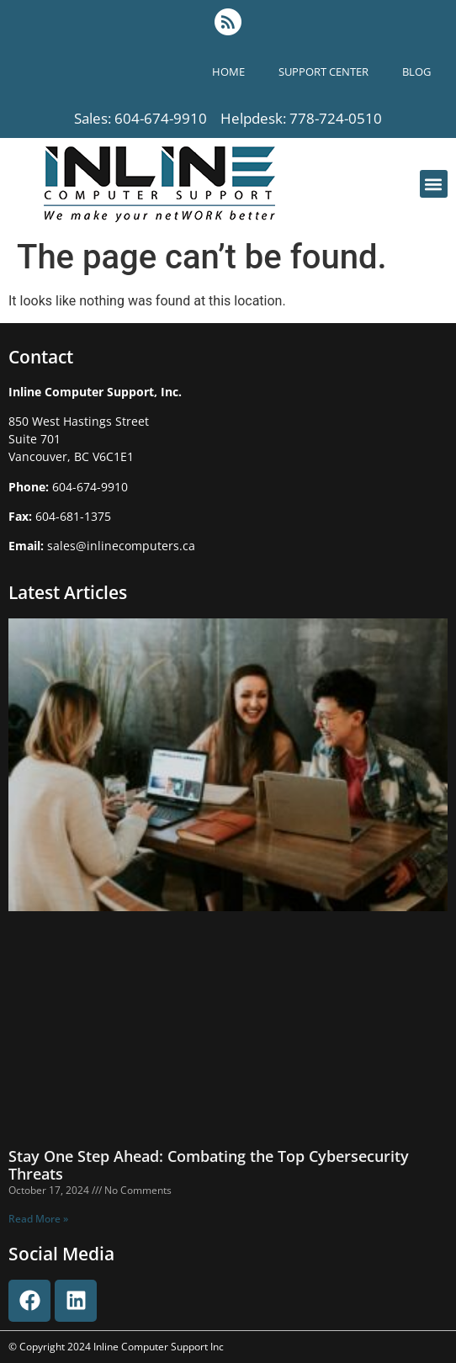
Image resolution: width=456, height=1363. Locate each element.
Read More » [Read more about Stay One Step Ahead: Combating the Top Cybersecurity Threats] (38, 1219)
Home (228, 71)
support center (323, 71)
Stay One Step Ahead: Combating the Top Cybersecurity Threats (208, 1165)
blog (416, 71)
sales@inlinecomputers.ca (121, 546)
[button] (434, 184)
